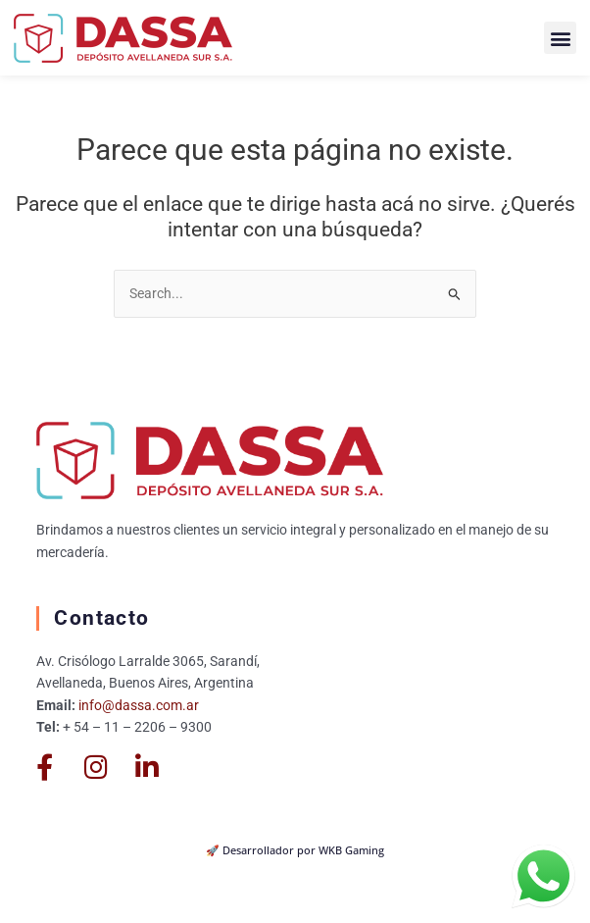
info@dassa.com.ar (138, 705)
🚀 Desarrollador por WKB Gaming (295, 850)
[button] (560, 38)
